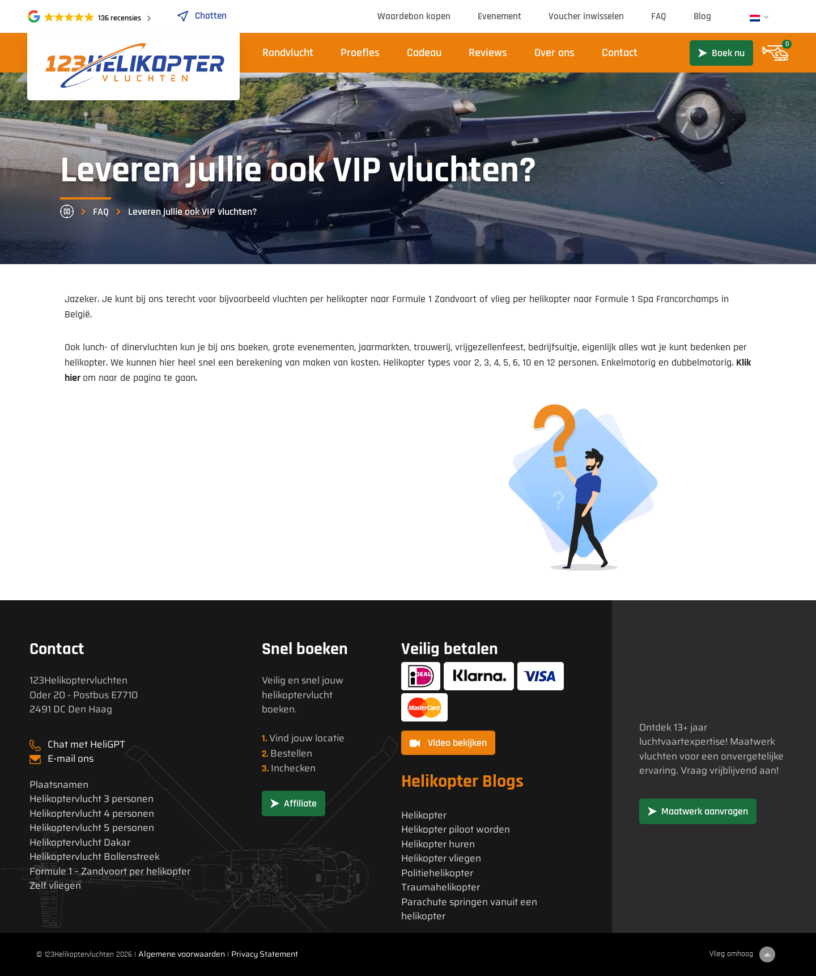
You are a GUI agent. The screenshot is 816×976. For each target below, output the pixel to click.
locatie (330, 738)
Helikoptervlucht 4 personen (91, 814)
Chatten (201, 16)
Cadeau (424, 52)
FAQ (658, 16)
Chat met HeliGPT (86, 744)
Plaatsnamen (58, 785)
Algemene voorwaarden (181, 954)
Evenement (499, 16)
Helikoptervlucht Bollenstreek (94, 857)
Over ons (554, 52)
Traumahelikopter (440, 887)
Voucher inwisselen (586, 16)
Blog (702, 16)
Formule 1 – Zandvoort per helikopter (109, 871)
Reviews (488, 52)
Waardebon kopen (413, 16)
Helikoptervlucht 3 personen (91, 799)
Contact (620, 52)
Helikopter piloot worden (455, 829)
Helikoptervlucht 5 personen (91, 828)
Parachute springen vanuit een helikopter (469, 909)
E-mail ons (71, 758)
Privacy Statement (264, 954)
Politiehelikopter (437, 873)
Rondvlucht (287, 52)
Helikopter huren (438, 844)
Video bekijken (448, 742)
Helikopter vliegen (441, 858)
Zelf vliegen (55, 886)
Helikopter (424, 815)
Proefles (360, 52)
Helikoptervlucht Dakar (79, 842)
